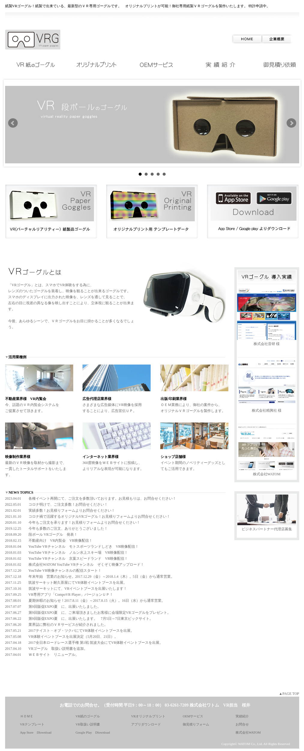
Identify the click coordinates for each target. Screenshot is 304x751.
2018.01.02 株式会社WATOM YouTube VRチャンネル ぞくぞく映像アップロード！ (74, 564)
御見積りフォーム (196, 724)
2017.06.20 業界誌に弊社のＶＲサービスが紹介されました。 (56, 624)
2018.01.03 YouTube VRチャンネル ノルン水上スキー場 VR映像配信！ (66, 552)
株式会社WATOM (267, 474)
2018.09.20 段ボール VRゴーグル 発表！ (41, 534)
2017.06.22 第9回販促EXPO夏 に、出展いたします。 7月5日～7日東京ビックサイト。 (79, 618)
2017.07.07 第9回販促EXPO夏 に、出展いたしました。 (53, 606)
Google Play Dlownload (93, 732)
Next (291, 123)
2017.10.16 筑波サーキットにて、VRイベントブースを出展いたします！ (66, 588)
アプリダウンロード (146, 724)
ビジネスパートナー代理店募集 (267, 529)
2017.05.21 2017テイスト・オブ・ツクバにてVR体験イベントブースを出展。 (69, 630)
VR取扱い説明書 (88, 724)
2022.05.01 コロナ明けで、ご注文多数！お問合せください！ (56, 504)
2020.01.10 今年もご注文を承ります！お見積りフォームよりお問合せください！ (72, 522)
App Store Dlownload (36, 732)
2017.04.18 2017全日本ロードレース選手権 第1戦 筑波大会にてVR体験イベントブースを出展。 (84, 642)
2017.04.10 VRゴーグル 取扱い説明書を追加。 (46, 649)
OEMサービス (193, 716)
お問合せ (242, 724)
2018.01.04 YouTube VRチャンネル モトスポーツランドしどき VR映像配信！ (72, 546)
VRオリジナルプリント (148, 716)
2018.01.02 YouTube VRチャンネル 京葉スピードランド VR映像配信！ (66, 558)
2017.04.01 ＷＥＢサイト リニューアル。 (42, 655)
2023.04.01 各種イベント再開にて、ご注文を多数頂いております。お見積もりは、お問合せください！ (90, 498)
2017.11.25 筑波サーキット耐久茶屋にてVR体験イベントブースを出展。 (66, 582)
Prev (13, 123)
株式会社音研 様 (267, 344)
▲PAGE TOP (289, 694)
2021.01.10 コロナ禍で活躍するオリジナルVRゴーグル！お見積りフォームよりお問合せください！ (87, 516)
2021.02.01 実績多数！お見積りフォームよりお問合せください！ (60, 510)
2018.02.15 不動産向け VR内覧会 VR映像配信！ (48, 540)
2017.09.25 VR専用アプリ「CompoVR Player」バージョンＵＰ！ (59, 594)
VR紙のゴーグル (88, 716)
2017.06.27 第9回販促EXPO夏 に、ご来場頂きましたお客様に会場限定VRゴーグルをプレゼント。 (88, 612)
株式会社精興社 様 (266, 410)
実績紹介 (242, 716)
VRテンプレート (32, 724)
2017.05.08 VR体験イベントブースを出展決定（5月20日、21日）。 (61, 636)
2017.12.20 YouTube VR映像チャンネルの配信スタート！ (53, 570)
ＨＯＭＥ (26, 716)
